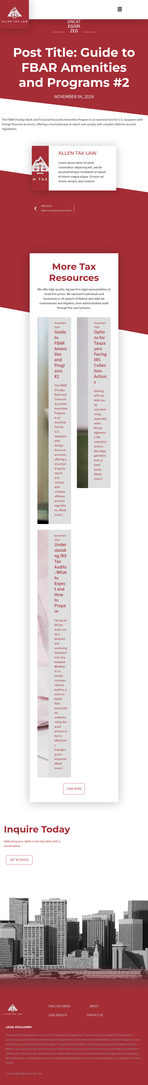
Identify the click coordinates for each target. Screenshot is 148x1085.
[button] (78, 10)
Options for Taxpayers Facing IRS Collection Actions (100, 357)
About (94, 1006)
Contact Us (95, 1015)
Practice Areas (59, 1006)
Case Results (58, 1015)
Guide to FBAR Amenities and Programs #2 (60, 354)
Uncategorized (74, 26)
